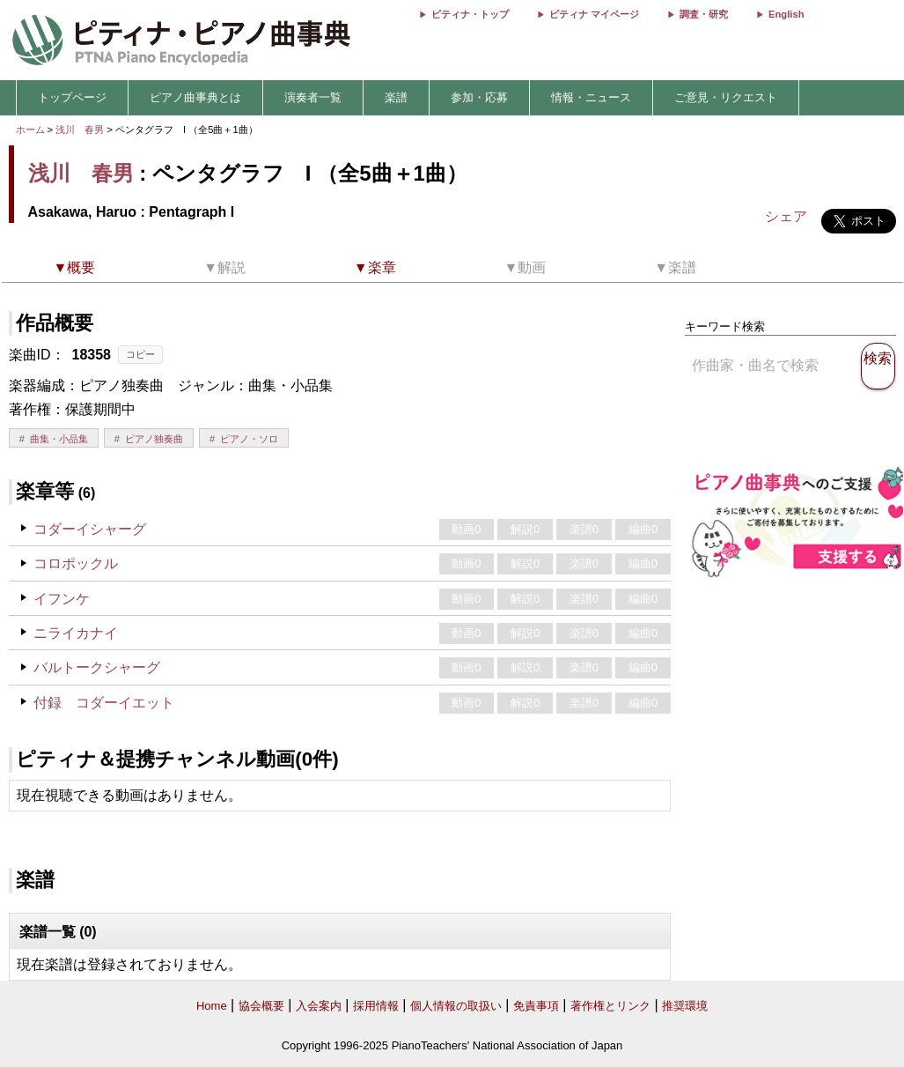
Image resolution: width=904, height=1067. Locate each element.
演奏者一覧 (313, 97)
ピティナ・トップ (470, 14)
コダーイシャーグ (89, 529)
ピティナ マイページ (594, 14)
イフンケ (61, 598)
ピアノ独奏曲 (154, 438)
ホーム (30, 129)
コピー (140, 354)
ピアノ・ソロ (249, 438)
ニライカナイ (75, 633)
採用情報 (376, 1005)
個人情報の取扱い (456, 1005)
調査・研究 (704, 14)
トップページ (72, 97)
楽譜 (396, 97)
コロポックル (75, 563)
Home (211, 1005)
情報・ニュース (591, 97)
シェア (786, 216)
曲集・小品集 (59, 438)
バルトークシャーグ (96, 667)
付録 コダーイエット (103, 702)
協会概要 (261, 1005)
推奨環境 (685, 1005)
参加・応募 (479, 97)
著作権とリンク (610, 1005)
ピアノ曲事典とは (195, 97)
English (786, 14)
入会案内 (319, 1005)
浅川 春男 (79, 129)
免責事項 (536, 1005)
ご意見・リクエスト (725, 97)
